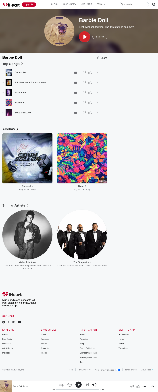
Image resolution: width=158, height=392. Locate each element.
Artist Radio (7, 348)
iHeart (5, 334)
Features (45, 339)
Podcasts (6, 343)
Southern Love (23, 112)
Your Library (69, 4)
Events (44, 343)
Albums (10, 129)
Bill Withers (68, 265)
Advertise (84, 339)
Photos (44, 353)
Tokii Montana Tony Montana (30, 82)
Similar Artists (15, 205)
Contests (45, 348)
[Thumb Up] (90, 73)
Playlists (6, 353)
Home (121, 339)
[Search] (134, 4)
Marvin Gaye (91, 265)
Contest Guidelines (88, 353)
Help (71, 370)
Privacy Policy (84, 370)
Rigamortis (20, 92)
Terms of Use (131, 370)
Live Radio (86, 4)
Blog (82, 343)
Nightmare (20, 102)
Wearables (123, 348)
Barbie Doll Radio (20, 386)
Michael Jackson (94, 27)
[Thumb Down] (84, 73)
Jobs (82, 362)
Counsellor (20, 72)
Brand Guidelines (87, 348)
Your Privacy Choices (107, 370)
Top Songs (13, 64)
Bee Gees (14, 265)
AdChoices (147, 370)
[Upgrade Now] (29, 4)
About (82, 334)
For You (54, 4)
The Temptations (114, 27)
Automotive (123, 334)
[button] (84, 36)
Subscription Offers (88, 357)
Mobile (121, 343)
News (43, 334)
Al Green (79, 265)
